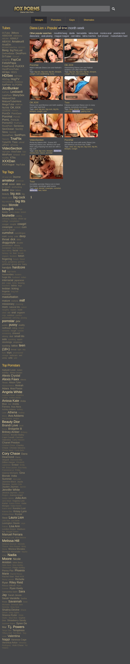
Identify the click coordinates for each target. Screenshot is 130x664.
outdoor (10, 315)
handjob (6, 267)
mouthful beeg (60, 33)
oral (14, 312)
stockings (7, 342)
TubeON (6, 142)
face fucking (17, 248)
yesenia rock (119, 33)
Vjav (24, 152)
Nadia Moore (9, 557)
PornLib (15, 120)
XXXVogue (8, 164)
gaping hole (85, 111)
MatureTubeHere (11, 101)
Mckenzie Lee (8, 537)
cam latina (75, 36)
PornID (16, 116)
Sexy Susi (14, 607)
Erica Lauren (11, 467)
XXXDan (8, 161)
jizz (3, 283)
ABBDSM (7, 35)
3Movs (15, 32)
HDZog (6, 79)
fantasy (5, 253)
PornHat (7, 116)
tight (19, 349)
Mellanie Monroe (9, 544)
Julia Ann (20, 497)
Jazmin (23, 487)
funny (4, 262)
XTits (13, 157)
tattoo (14, 345)
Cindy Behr (19, 450)
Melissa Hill (10, 541)
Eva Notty (22, 467)
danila (72, 33)
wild (15, 358)
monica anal (105, 33)
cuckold (17, 227)
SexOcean (8, 128)
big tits (20, 201)
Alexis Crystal (11, 375)
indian (23, 277)
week (80, 28)
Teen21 (5, 139)
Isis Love (17, 479)
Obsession (6, 568)
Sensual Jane (17, 604)
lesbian (6, 288)
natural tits (14, 307)
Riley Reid (16, 582)
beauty (5, 194)
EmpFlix (6, 60)
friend (22, 259)
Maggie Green (12, 531)
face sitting (6, 250)
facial (15, 250)
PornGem (17, 113)
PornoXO (7, 122)
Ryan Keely (16, 588)
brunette (8, 215)
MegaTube (8, 104)
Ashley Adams (9, 409)
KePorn (5, 92)
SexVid (12, 132)
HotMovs (18, 82)
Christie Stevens (17, 448)
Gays (72, 20)
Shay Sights (14, 612)
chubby (14, 219)
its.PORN (17, 84)
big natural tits (8, 201)
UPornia (14, 145)
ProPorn (18, 123)
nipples (13, 310)
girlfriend (6, 264)
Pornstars (56, 20)
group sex (16, 264)
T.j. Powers (16, 627)
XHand (16, 154)
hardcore (18, 267)
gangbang (12, 262)
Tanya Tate (6, 630)
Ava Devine (7, 418)
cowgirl (21, 223)
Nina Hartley (17, 565)
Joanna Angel (16, 495)
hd (4, 271)
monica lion (34, 153)
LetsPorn (7, 95)
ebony (17, 245)
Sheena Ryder (9, 615)
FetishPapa (9, 62)
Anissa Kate (10, 401)
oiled (4, 313)
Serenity (5, 607)
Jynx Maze (6, 501)
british (23, 212)
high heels (11, 272)
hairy (24, 264)
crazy (82, 109)
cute (16, 236)
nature (24, 307)
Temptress (18, 630)
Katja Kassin (16, 506)
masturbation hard (119, 36)
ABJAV (5, 38)
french (16, 259)
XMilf (23, 155)
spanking (12, 339)
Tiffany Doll (7, 633)
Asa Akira (16, 406)
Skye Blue (13, 618)
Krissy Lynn (20, 511)
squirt (19, 339)
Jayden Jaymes (10, 486)
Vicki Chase (18, 645)
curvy (10, 236)
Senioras (19, 125)
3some (17, 176)
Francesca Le (8, 470)
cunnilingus (20, 233)
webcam (14, 355)
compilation (14, 221)
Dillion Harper (8, 462)
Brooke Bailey (17, 435)
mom (5, 306)
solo (4, 339)
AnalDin (6, 44)
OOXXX (6, 110)
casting (19, 216)
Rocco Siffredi (8, 585)
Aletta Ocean (16, 372)
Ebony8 (16, 56)
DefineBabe (8, 53)
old (8, 312)
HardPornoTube (10, 69)
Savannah (15, 601)
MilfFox (19, 104)
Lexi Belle (15, 521)
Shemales (89, 20)
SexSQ (19, 129)
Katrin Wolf (7, 508)
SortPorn (19, 135)
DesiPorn (21, 53)
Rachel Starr (8, 576)
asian (12, 184)
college (5, 221)
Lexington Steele (11, 523)
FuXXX (19, 66)
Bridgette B (15, 428)
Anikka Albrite (15, 398)
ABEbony (17, 36)
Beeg (5, 50)
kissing (21, 283)
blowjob (8, 209)
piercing (16, 318)
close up (22, 218)
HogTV (15, 79)
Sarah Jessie (15, 595)
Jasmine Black (9, 481)
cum (24, 227)
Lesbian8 (17, 91)
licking (15, 288)
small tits (19, 336)
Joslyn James (8, 498)
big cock (19, 197)
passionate (7, 318)
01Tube (6, 33)
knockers (6, 286)
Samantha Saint (9, 592)
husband (16, 277)
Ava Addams (16, 415)
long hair (14, 291)
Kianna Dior (7, 511)
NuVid (5, 107)
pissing (24, 318)
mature (6, 300)
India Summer (9, 477)
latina (14, 285)
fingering (7, 258)
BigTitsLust (16, 50)
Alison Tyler (15, 382)
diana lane (34, 36)
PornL (5, 119)
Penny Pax (7, 570)
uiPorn (5, 145)
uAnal (21, 142)
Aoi (9, 404)
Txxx (15, 142)
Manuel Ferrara (12, 534)
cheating (5, 219)
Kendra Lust (19, 508)
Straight (39, 20)
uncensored (18, 353)
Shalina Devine (10, 609)
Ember (15, 465)
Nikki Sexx (6, 565)
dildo (19, 239)
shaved (16, 333)
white (4, 358)
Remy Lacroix (8, 579)
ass (18, 184)
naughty (5, 310)
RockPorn (7, 126)
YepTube (20, 164)
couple (13, 224)
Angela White (12, 392)
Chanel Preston (11, 442)
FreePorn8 (8, 66)
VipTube (6, 151)
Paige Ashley (18, 567)
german (21, 262)
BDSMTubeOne (9, 47)
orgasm (21, 312)
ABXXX (6, 41)
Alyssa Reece (8, 385)
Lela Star (6, 521)
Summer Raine (8, 623)
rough (13, 330)
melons (14, 301)
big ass (15, 193)
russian (20, 331)
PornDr (6, 113)
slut (11, 336)
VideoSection (12, 148)
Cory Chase (11, 453)
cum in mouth (8, 230)
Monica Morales (16, 549)
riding (14, 328)
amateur (8, 180)
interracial (7, 280)
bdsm (18, 190)
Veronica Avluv (9, 642)
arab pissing (46, 36)
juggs (8, 283)
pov (18, 321)
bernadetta (82, 33)
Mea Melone (20, 537)
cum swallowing (42, 74)
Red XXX (19, 576)
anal (5, 184)
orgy (4, 315)
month (72, 28)
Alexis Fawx (10, 379)
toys (9, 352)
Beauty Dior (11, 422)
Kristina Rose (8, 514)
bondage (18, 209)
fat (11, 253)
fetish (21, 255)
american (20, 181)
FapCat (16, 59)
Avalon (16, 418)
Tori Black (17, 633)
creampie (7, 227)
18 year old (7, 177)
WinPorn (7, 154)
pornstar (8, 321)
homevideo (8, 274)
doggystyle (8, 242)
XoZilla (5, 158)
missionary (8, 303)
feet (15, 253)
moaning (19, 304)
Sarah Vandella (10, 598)
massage (6, 294)
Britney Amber (11, 431)
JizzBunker (10, 88)
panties (19, 315)
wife (10, 358)
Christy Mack (7, 450)
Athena (12, 412)
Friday (18, 470)
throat (13, 349)
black (5, 205)
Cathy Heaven (18, 440)
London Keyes (9, 529)
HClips (6, 72)
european (6, 248)
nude (20, 309)
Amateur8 (18, 41)
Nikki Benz (18, 562)
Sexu (5, 131)
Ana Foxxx (16, 388)
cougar (5, 224)
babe (5, 190)
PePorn (15, 110)
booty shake (14, 212)
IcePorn (6, 84)
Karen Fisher (14, 503)
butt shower (103, 36)
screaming (6, 333)
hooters (18, 274)
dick (12, 239)
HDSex (7, 75)
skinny (5, 336)
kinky (14, 283)
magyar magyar (61, 36)
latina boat (93, 33)
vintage (5, 355)
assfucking (17, 187)
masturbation (10, 296)
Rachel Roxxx (16, 574)
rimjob (21, 328)
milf (22, 300)
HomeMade (7, 82)
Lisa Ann (14, 526)
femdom (13, 256)
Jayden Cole (16, 484)
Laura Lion (16, 517)
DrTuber (6, 56)
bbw (12, 190)
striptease (17, 342)
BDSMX (21, 47)
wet (20, 355)
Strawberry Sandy (16, 620)
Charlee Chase (8, 445)
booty (5, 212)
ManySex (18, 95)
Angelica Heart (8, 395)
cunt (4, 236)
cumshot (7, 232)
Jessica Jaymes (9, 492)
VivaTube (16, 151)
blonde (13, 205)
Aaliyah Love (9, 370)
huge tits (6, 277)
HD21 (14, 72)
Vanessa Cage (18, 639)
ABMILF (14, 38)
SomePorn (7, 135)
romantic (6, 331)
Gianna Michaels (10, 473)
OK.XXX (15, 107)
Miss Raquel (14, 546)
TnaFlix (16, 138)
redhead (6, 328)
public (5, 325)
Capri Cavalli (8, 437)
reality (21, 325)
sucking (6, 345)
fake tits (22, 250)
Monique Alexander (11, 551)
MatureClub (8, 98)
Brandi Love (10, 425)
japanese (19, 280)
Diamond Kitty (16, 460)
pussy (13, 325)
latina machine (89, 36)
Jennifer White (11, 489)
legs (20, 285)
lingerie (6, 291)
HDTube (18, 76)
